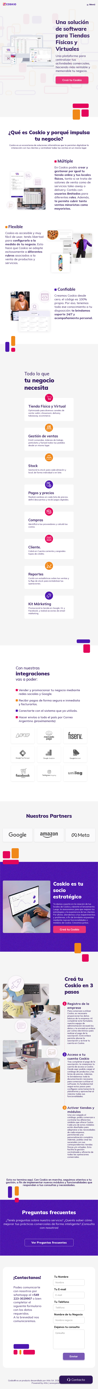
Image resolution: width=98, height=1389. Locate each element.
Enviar (74, 1356)
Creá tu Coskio (72, 80)
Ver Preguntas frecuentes (49, 1242)
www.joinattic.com (58, 1383)
